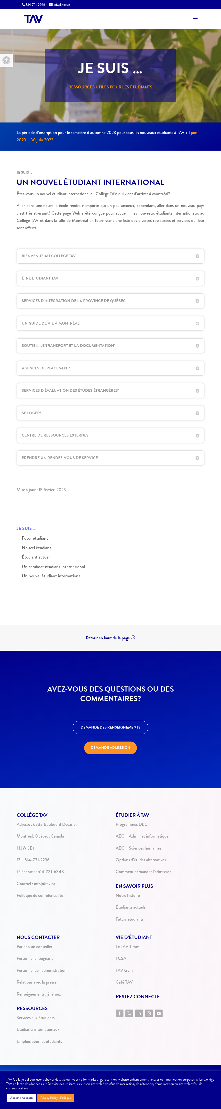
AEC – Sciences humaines (138, 848)
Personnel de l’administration (41, 970)
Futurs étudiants (130, 919)
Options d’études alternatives (141, 860)
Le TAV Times (127, 946)
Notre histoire (128, 895)
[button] (6, 60)
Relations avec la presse (36, 982)
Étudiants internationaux (38, 1029)
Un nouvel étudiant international (51, 576)
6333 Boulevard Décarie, (55, 824)
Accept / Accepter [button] (21, 1097)
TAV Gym (124, 970)
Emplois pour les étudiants (39, 1041)
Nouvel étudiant (36, 547)
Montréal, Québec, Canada (40, 836)
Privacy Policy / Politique (55, 1097)
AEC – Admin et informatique (142, 836)
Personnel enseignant (35, 958)
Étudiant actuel (36, 557)
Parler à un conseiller (34, 946)
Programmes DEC (132, 824)
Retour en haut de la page (108, 638)
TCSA (121, 958)
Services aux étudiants (36, 1017)
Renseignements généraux (39, 994)
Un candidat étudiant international (53, 566)
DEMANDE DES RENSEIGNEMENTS (110, 727)
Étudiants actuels (130, 907)
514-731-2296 (35, 4)
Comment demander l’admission (144, 871)
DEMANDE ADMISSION (110, 747)
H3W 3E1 (25, 848)
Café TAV (124, 982)
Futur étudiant (35, 538)
